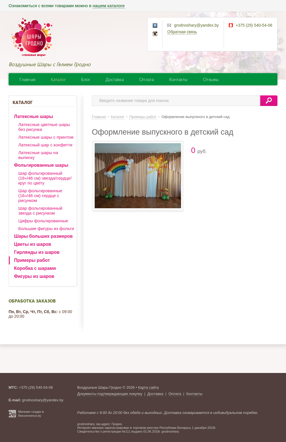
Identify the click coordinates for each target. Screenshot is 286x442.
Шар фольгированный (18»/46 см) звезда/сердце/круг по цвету (45, 178)
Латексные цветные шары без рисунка (44, 127)
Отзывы (211, 79)
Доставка (115, 79)
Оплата (146, 79)
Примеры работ (32, 260)
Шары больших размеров (43, 236)
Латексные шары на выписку (38, 155)
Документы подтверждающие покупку (109, 394)
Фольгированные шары (41, 165)
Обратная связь (182, 32)
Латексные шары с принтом (46, 137)
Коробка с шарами (35, 268)
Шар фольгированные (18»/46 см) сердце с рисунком (40, 195)
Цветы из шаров (32, 244)
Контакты (178, 79)
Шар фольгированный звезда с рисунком (40, 210)
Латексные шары (33, 116)
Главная (27, 79)
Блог (85, 79)
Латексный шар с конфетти (45, 144)
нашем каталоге (109, 5)
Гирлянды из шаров (36, 252)
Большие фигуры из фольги (46, 228)
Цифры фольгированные (43, 220)
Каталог (58, 79)
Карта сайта (148, 387)
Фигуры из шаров (34, 276)
